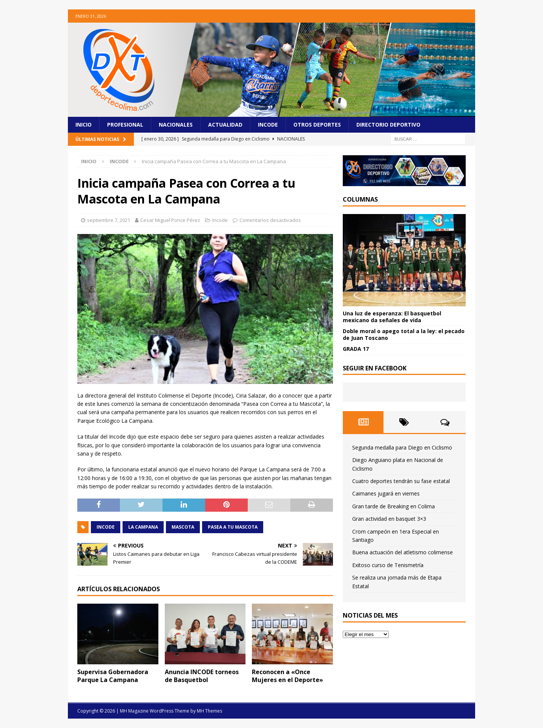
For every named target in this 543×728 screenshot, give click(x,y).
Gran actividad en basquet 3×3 (389, 518)
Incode (268, 124)
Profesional (125, 124)
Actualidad (225, 124)
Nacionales (176, 124)
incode (106, 527)
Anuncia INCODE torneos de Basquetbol (202, 676)
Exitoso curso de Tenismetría (387, 565)
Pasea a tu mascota (233, 527)
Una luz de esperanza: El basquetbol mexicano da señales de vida (392, 317)
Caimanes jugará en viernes (386, 493)
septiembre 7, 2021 (108, 220)
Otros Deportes (317, 124)
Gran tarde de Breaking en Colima (393, 506)
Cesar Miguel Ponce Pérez (170, 220)
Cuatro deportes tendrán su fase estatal (401, 481)
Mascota (183, 527)
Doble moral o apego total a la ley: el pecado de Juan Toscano (404, 334)
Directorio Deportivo (388, 124)
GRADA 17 (356, 348)
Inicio (83, 124)
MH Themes (209, 711)
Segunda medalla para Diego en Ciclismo (402, 447)
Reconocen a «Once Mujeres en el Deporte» (287, 676)
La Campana (143, 527)
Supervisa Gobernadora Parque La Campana (112, 676)
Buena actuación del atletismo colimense (402, 552)
